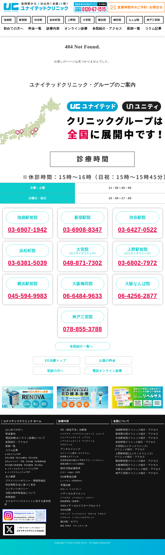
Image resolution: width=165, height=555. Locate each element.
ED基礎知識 (40, 461)
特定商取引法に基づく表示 (21, 484)
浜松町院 (55, 20)
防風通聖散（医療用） (70, 501)
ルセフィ (90, 498)
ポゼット (64, 489)
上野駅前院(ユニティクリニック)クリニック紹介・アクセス (134, 455)
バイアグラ (65, 434)
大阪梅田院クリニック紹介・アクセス (137, 464)
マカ (75, 526)
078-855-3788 (82, 329)
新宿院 (23, 20)
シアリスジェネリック (70, 441)
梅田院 (117, 20)
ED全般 (29, 461)
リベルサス (65, 498)
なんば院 (134, 20)
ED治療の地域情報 (13, 465)
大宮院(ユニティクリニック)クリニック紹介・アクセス (131, 448)
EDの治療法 (21, 458)
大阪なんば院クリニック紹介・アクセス (138, 469)
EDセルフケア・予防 (15, 461)
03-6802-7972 (137, 263)
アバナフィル (88, 441)
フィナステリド (79, 514)
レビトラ (100, 434)
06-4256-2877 (137, 296)
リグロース (65, 517)
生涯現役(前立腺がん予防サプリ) (75, 460)
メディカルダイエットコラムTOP (21, 469)
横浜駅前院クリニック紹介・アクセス (137, 460)
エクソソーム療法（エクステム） (75, 453)
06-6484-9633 (82, 296)
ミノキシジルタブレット (83, 517)
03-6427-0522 (137, 229)
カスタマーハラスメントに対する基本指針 (28, 503)
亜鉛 (62, 526)
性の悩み (39, 465)
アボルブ (102, 514)
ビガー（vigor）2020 (70, 472)
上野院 (72, 20)
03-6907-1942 (27, 229)
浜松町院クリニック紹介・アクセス (136, 442)
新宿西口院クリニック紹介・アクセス (137, 433)
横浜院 (102, 20)
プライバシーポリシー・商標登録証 (26, 480)
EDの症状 (33, 458)
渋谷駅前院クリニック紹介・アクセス (137, 437)
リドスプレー (75, 489)
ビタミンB (82, 526)
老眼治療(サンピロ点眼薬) (72, 464)
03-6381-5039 (27, 263)
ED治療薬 (28, 465)
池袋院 (8, 20)
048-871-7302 (82, 263)
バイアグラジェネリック (83, 434)
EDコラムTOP (13, 454)
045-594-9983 (27, 296)
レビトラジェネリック (70, 437)
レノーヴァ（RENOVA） (71, 481)
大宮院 (87, 20)
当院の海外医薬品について (21, 492)
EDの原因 (9, 458)
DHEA (68, 526)
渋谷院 (38, 20)
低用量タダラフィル (69, 456)
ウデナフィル (66, 445)
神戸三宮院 (153, 20)
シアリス (86, 437)
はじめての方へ (14, 429)
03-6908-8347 (82, 229)
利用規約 (11, 497)
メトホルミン (98, 460)
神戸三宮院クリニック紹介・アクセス (137, 473)
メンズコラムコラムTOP (17, 472)
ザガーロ (92, 514)
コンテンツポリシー (17, 488)
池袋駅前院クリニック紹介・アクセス (137, 429)
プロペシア (65, 514)
